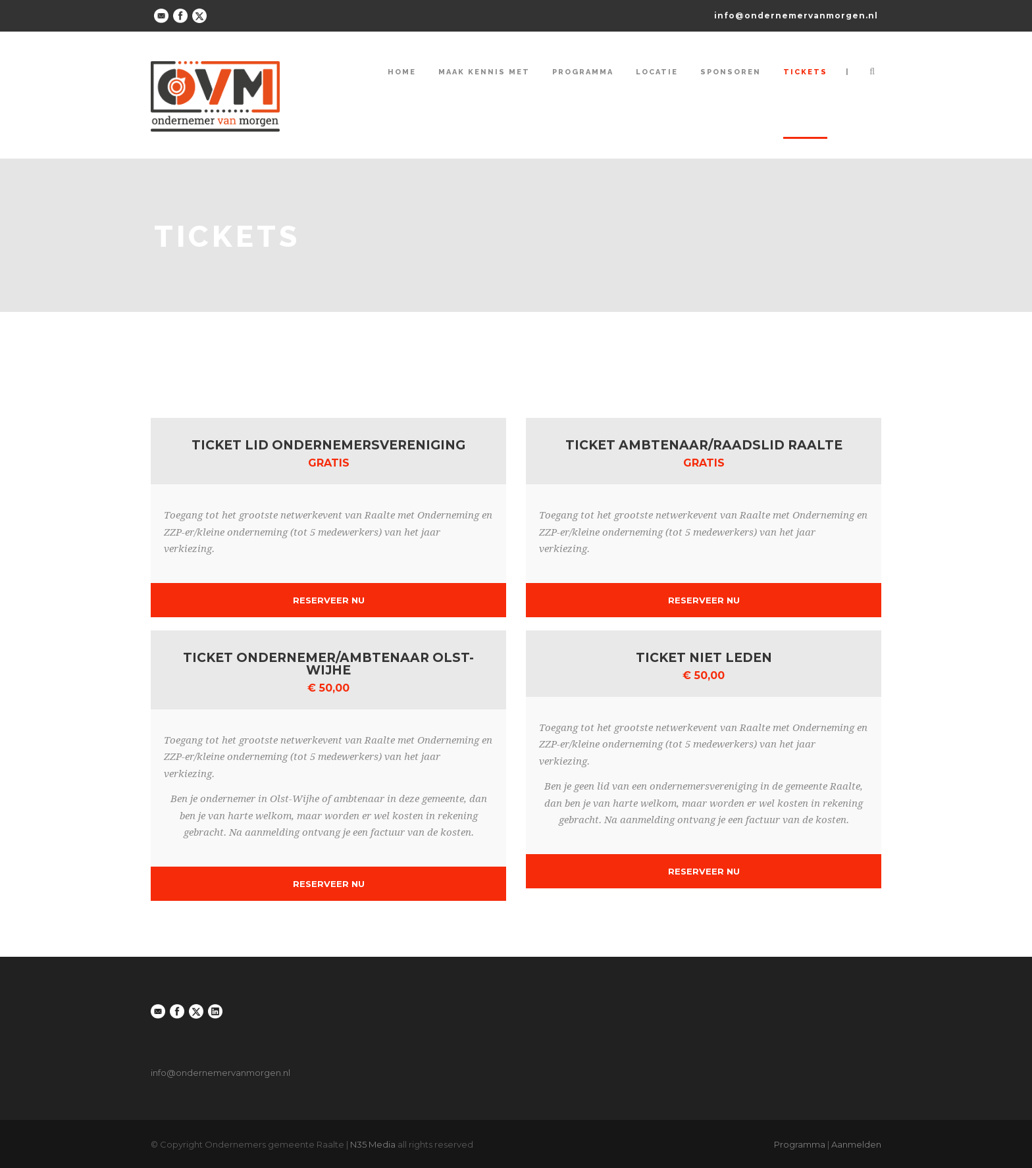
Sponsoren (730, 72)
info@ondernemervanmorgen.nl (796, 15)
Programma (582, 72)
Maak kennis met (484, 72)
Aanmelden (856, 1144)
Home (402, 72)
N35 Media (373, 1144)
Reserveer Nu (329, 600)
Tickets (805, 72)
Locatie (657, 72)
